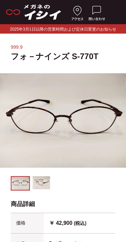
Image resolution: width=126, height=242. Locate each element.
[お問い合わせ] (97, 12)
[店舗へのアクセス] (77, 12)
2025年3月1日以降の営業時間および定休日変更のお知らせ (63, 29)
